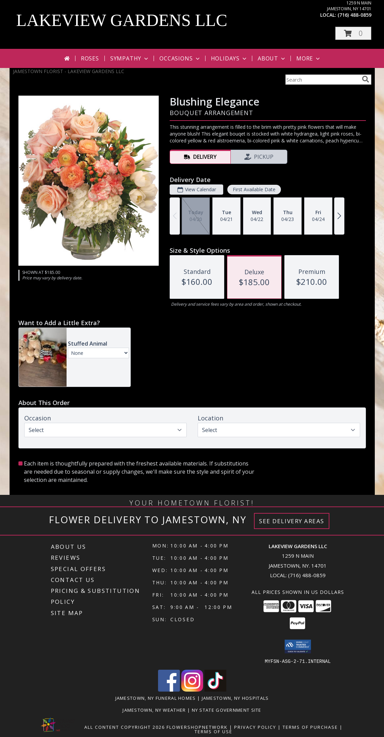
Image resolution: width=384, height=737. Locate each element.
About (272, 58)
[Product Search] (322, 79)
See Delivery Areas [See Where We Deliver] (291, 521)
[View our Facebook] (169, 689)
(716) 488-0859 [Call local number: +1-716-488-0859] (354, 15)
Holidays (229, 58)
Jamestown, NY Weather (154, 710)
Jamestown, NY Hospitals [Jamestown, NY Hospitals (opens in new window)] (235, 698)
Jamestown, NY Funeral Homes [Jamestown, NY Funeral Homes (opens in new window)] (155, 698)
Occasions (180, 58)
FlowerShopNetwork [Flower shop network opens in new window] (197, 727)
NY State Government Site (226, 710)
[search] (365, 79)
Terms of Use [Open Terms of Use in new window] (213, 731)
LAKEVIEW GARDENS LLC (121, 20)
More (308, 58)
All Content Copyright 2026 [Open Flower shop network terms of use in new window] (124, 727)
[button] (353, 33)
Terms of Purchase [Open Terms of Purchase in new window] (310, 727)
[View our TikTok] (215, 689)
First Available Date (253, 189)
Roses (90, 58)
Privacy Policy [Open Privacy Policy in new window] (255, 727)
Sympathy (130, 58)
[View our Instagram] (192, 689)
